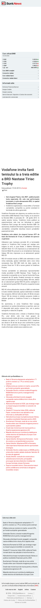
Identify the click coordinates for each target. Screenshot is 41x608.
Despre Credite (20, 89)
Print (4, 190)
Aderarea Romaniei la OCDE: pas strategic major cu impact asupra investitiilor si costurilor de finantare (22, 406)
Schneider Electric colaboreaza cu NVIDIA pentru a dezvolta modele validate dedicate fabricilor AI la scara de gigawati (22, 452)
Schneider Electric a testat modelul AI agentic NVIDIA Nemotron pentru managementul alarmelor (21, 393)
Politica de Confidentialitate (26, 600)
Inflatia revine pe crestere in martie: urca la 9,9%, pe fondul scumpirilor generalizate (19, 529)
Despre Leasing (20, 92)
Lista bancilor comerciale (20, 97)
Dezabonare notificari (24, 596)
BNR (36, 585)
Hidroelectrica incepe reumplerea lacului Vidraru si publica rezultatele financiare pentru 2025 (20, 557)
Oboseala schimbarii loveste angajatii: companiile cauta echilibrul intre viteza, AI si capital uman (21, 399)
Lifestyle (24, 188)
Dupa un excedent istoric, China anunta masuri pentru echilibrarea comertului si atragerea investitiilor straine (22, 468)
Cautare (33, 589)
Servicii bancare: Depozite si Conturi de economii (20, 94)
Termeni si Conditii (20, 602)
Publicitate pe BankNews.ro (15, 598)
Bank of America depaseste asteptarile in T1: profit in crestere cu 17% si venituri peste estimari (21, 382)
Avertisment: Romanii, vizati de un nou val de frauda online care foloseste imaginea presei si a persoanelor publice (22, 423)
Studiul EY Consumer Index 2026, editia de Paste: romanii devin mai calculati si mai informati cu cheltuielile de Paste (20, 412)
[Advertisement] (20, 29)
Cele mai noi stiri (10, 589)
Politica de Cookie (9, 600)
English (20, 589)
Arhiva (27, 589)
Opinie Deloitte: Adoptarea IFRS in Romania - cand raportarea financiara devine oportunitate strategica (22, 445)
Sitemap (29, 598)
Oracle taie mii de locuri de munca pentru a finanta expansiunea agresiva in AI (20, 568)
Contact (30, 593)
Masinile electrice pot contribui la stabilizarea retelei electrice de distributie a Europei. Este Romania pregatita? (21, 434)
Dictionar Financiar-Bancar (20, 87)
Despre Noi (11, 596)
